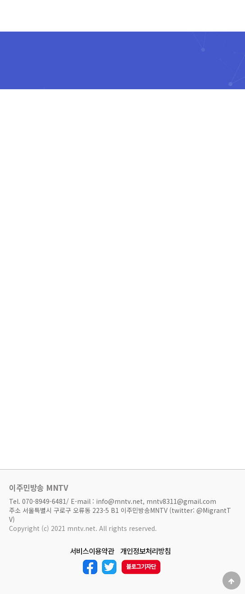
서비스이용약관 (92, 551)
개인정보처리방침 (145, 551)
